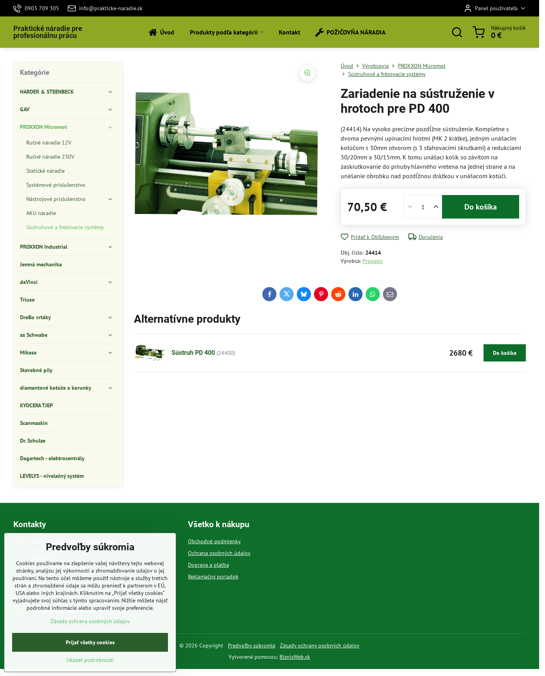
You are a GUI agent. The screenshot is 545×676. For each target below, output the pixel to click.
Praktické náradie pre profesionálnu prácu (47, 32)
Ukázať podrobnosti (90, 670)
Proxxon (373, 260)
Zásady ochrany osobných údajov (319, 645)
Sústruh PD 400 (193, 352)
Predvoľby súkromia (251, 645)
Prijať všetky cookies (90, 653)
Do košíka (480, 207)
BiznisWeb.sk (295, 656)
